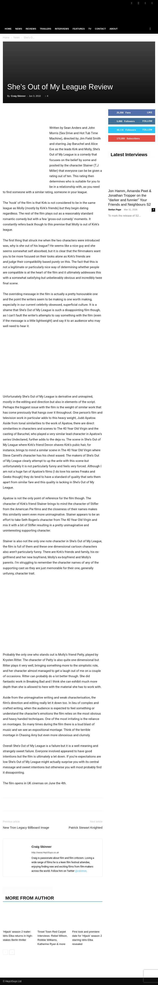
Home (8, 29)
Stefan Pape (114, 209)
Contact (100, 29)
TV (89, 29)
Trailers (45, 29)
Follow (147, 121)
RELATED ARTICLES (27, 890)
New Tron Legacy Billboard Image (26, 827)
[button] (150, 28)
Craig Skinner (18, 96)
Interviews (62, 29)
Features (79, 29)
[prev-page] (5, 952)
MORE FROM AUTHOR (29, 898)
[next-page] (12, 952)
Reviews (31, 29)
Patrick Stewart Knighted (85, 827)
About (114, 29)
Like (149, 112)
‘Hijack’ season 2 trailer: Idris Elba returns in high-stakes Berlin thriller (18, 935)
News (18, 29)
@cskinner (80, 871)
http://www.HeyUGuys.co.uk (45, 852)
